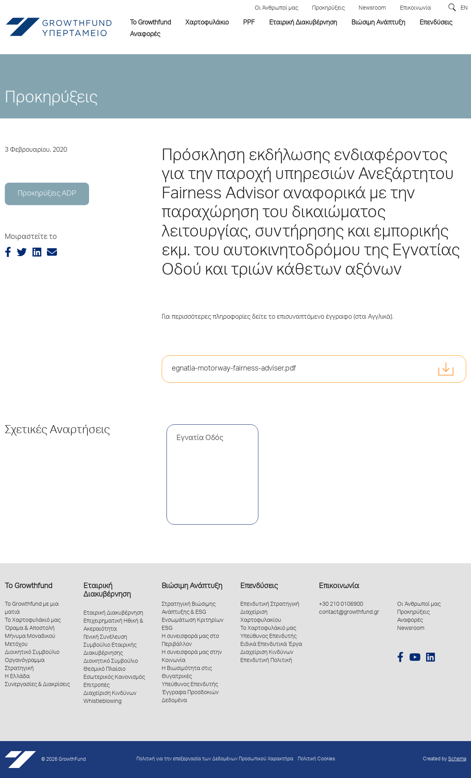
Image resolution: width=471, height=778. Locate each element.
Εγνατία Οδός (200, 438)
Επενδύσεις (259, 586)
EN (464, 8)
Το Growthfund (28, 586)
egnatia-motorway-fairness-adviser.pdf (234, 369)
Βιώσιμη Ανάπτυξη (192, 586)
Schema (457, 759)
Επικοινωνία (339, 586)
